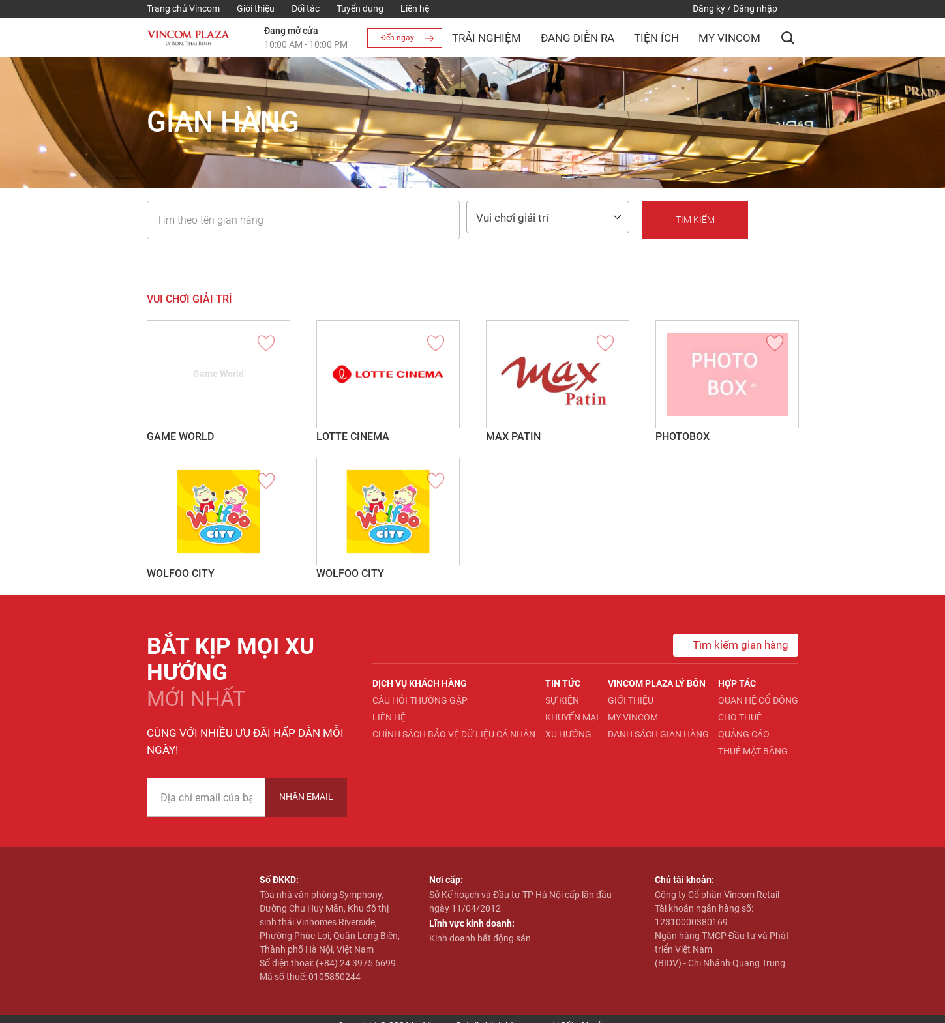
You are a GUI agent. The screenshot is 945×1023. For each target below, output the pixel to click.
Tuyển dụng (360, 8)
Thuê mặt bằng (753, 751)
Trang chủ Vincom (183, 8)
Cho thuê (740, 717)
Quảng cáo (744, 734)
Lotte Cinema (352, 436)
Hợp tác (737, 683)
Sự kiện (562, 700)
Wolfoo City (181, 573)
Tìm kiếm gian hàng (730, 645)
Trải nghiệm (486, 37)
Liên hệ (414, 8)
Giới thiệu (256, 8)
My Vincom (729, 37)
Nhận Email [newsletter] (306, 797)
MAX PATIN (513, 436)
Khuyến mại (572, 717)
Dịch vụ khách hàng (419, 683)
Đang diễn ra (577, 37)
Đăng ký (709, 8)
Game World (180, 436)
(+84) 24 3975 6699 (356, 963)
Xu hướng (568, 734)
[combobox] (547, 217)
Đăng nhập (755, 8)
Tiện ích (656, 37)
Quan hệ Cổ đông (758, 700)
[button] (787, 37)
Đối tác (306, 8)
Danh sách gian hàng (658, 734)
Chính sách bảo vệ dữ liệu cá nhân (453, 734)
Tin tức (562, 683)
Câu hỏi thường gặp (420, 700)
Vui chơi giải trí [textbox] (512, 217)
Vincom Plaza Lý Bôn (657, 683)
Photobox (682, 436)
